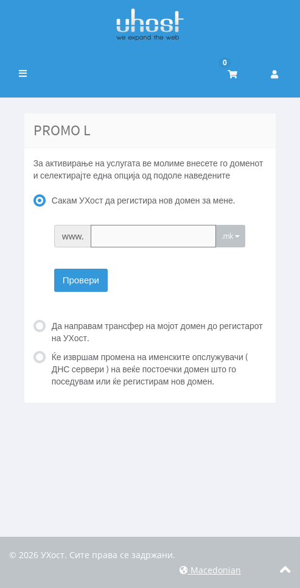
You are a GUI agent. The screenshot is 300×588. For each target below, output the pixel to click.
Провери (81, 280)
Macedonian (210, 570)
